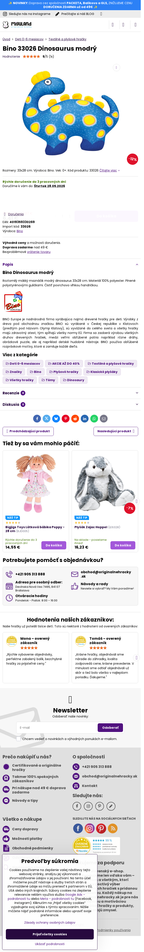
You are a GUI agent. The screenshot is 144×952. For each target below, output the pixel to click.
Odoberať (110, 727)
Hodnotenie (11, 56)
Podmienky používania (114, 930)
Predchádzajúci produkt (28, 431)
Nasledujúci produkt (115, 431)
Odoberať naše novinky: (70, 716)
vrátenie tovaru (38, 252)
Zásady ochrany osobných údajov (49, 922)
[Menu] (135, 24)
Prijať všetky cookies (50, 934)
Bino (20, 231)
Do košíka (106, 199)
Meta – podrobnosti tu (57, 899)
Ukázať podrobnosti (50, 944)
